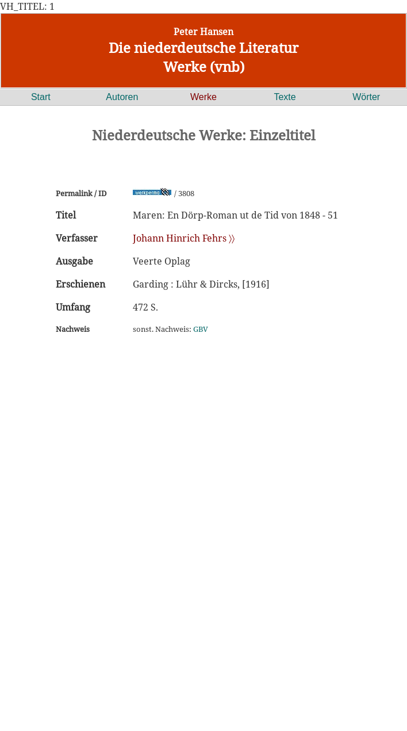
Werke (203, 97)
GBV (200, 329)
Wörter (366, 97)
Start (41, 97)
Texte (284, 97)
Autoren (122, 97)
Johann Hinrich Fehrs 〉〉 (184, 238)
